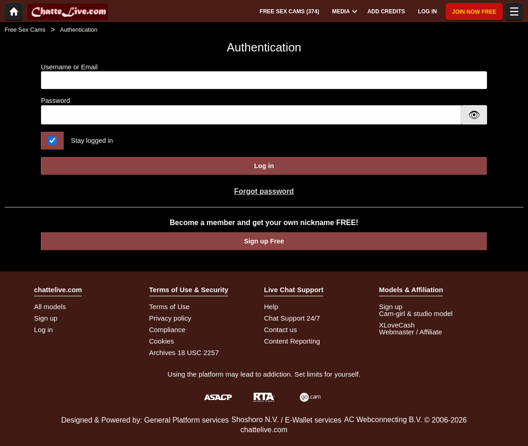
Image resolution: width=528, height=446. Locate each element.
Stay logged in (92, 140)
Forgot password (264, 191)
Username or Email (264, 76)
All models (50, 307)
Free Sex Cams (25, 29)
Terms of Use (169, 307)
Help (271, 307)
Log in (264, 165)
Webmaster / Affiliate (410, 332)
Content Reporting (292, 341)
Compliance (167, 329)
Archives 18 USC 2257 (184, 352)
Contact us (280, 329)
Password (55, 100)
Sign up (45, 318)
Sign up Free (264, 241)
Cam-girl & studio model (416, 313)
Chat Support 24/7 (292, 318)
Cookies (161, 341)
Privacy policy (170, 318)
